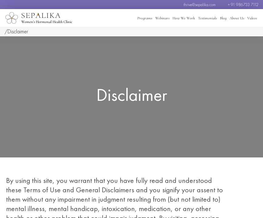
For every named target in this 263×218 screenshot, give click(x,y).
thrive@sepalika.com (199, 4)
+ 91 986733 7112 (243, 4)
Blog (223, 18)
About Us (237, 18)
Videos (252, 18)
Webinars (162, 18)
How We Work (183, 18)
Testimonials (207, 18)
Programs (144, 18)
